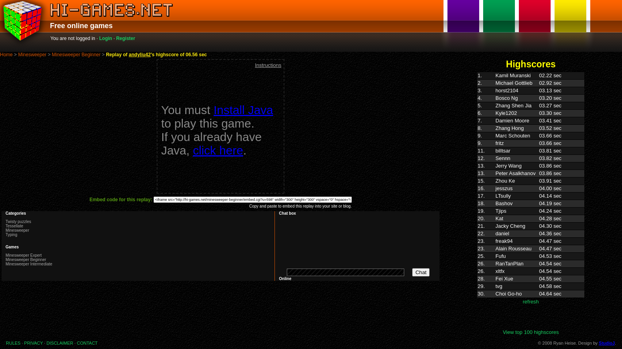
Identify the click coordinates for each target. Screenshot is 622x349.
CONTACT (87, 343)
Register (125, 38)
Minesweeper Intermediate (29, 264)
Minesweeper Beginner (76, 54)
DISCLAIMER (59, 343)
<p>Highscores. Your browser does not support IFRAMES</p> (530, 200)
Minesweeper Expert (24, 255)
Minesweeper (32, 54)
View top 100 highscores (531, 332)
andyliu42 (140, 54)
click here (218, 150)
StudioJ (607, 343)
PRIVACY (33, 343)
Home (6, 54)
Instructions (268, 65)
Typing (11, 235)
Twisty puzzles (18, 221)
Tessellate (14, 226)
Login (105, 38)
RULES (13, 343)
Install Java (243, 109)
